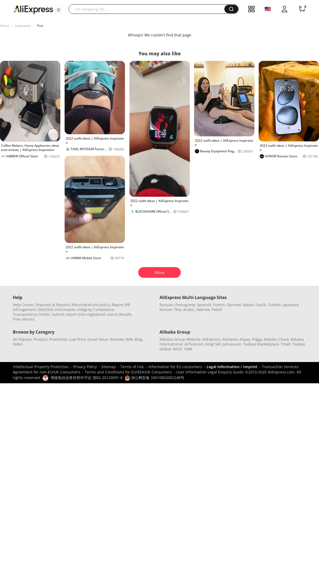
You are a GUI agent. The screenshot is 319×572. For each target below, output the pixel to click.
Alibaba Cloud (276, 339)
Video (18, 344)
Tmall (286, 344)
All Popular (22, 339)
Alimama (230, 339)
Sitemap (108, 366)
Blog (138, 339)
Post (40, 25)
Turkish (274, 304)
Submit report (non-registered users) (84, 314)
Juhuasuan (231, 344)
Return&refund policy (91, 304)
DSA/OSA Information (57, 309)
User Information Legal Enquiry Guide (210, 372)
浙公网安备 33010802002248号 (154, 377)
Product (41, 339)
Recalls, (126, 314)
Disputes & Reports (53, 304)
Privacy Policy (85, 366)
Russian (167, 304)
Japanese (291, 304)
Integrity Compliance (95, 309)
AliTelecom (194, 344)
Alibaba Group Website (180, 339)
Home (4, 25)
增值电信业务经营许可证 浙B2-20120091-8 (87, 377)
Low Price (77, 339)
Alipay (245, 339)
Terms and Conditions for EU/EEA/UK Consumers (128, 372)
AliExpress (211, 339)
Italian (248, 304)
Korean (166, 309)
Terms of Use (132, 366)
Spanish (204, 304)
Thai (178, 309)
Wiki (129, 339)
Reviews (117, 339)
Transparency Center (31, 314)
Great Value (97, 339)
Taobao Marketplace (261, 344)
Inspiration (23, 25)
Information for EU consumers (175, 366)
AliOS (177, 348)
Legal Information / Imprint (232, 366)
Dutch (260, 304)
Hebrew (203, 309)
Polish (217, 309)
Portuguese (185, 304)
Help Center (23, 304)
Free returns (24, 319)
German (234, 304)
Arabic (189, 309)
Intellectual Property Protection (41, 366)
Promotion (58, 339)
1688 (188, 348)
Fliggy (257, 339)
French (219, 304)
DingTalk (213, 344)
